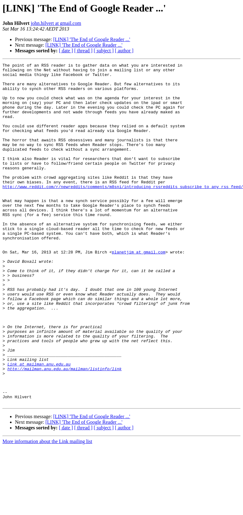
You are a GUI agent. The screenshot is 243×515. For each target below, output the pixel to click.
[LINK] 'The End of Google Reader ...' (91, 39)
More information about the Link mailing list (47, 509)
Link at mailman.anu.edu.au (39, 425)
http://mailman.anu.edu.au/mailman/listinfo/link (64, 430)
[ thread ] (83, 50)
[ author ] (124, 50)
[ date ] (66, 50)
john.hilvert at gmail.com (56, 23)
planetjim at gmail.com (138, 290)
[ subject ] (104, 50)
